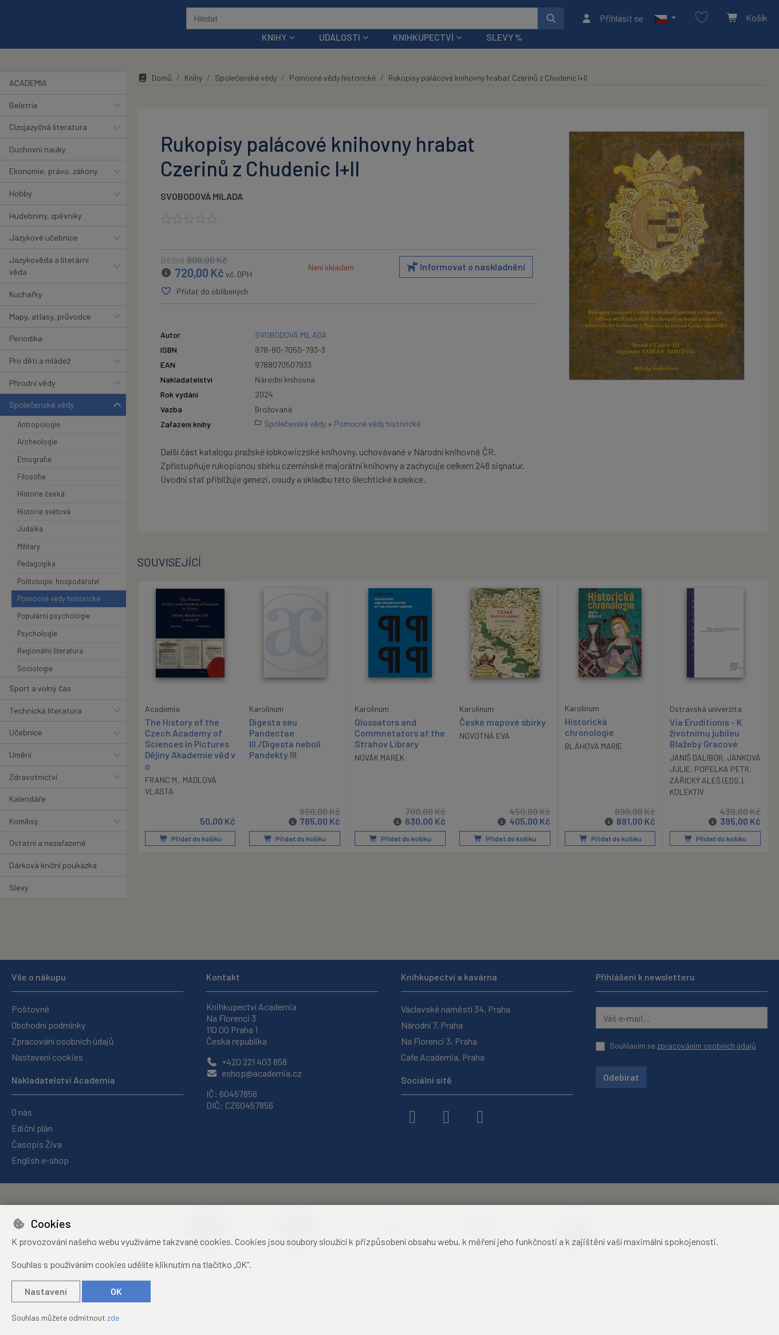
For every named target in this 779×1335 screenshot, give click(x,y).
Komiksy (23, 836)
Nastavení (46, 1291)
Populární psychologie (53, 631)
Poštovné (30, 1008)
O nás (21, 1111)
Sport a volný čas (40, 703)
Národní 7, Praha (432, 1024)
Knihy (193, 93)
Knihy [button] (274, 52)
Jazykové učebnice (43, 253)
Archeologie (37, 457)
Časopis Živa (36, 1144)
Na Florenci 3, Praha (439, 1040)
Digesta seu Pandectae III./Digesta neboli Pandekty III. (285, 754)
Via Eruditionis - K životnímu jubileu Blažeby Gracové (706, 748)
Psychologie (37, 648)
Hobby (20, 209)
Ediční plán (32, 1128)
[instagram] (446, 1115)
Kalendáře (27, 814)
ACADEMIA (28, 98)
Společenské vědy (41, 420)
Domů (154, 93)
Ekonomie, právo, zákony (53, 186)
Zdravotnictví (33, 792)
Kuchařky (25, 309)
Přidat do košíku (190, 854)
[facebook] (412, 1115)
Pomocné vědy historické (58, 614)
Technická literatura (45, 725)
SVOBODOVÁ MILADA (201, 211)
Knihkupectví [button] (423, 52)
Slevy (19, 902)
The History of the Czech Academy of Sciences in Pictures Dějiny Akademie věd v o (187, 758)
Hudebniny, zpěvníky (45, 230)
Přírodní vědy (32, 398)
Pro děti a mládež (39, 376)
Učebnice (25, 748)
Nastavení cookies (47, 1057)
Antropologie (38, 439)
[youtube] (480, 1115)
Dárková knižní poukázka (53, 880)
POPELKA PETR (697, 796)
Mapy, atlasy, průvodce (50, 332)
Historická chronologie (589, 742)
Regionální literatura (50, 666)
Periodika (25, 354)
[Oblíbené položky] (701, 25)
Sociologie (35, 683)
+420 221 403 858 (246, 1061)
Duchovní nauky (37, 165)
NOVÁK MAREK (379, 773)
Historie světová (43, 526)
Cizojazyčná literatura (48, 142)
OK (116, 1291)
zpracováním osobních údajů (706, 1045)
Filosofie (31, 492)
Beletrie (23, 120)
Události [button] (339, 52)
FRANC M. (162, 795)
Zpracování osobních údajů (62, 1040)
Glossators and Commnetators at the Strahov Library (400, 748)
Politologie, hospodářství (58, 596)
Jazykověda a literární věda (49, 281)
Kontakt (223, 976)
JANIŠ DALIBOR (696, 773)
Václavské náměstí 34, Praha (455, 1008)
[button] (665, 25)
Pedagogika (36, 579)
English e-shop (40, 1160)
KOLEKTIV (732, 808)
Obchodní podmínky (48, 1024)
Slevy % (504, 52)
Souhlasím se (682, 1045)
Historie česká (41, 509)
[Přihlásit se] (612, 25)
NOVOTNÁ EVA (484, 751)
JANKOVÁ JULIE (698, 785)
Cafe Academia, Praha (443, 1057)
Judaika (30, 544)
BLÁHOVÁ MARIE (593, 761)
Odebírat (621, 1077)
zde (113, 1317)
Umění (20, 770)
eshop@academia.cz (254, 1073)
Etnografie (34, 474)
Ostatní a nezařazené (47, 858)
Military (28, 561)
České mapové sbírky (502, 737)
